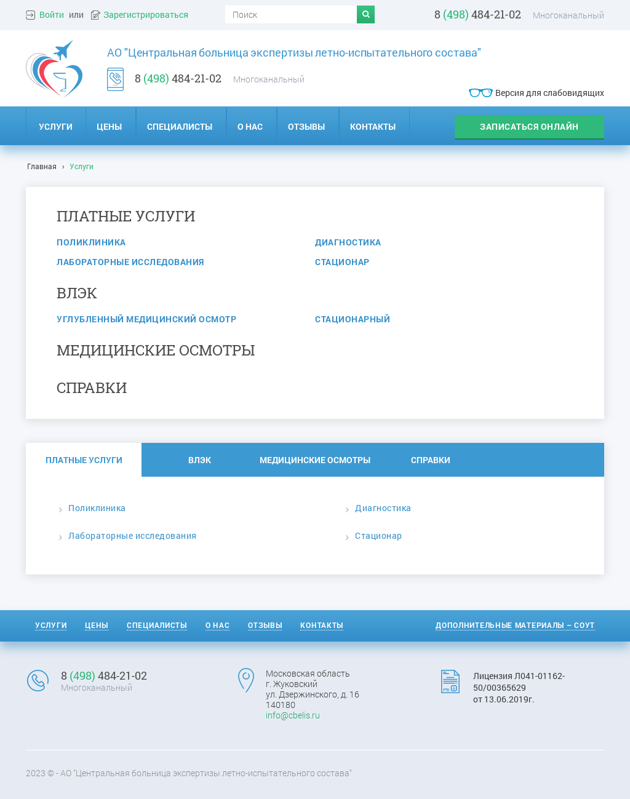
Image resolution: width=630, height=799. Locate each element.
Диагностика (348, 242)
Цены (96, 625)
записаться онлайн (529, 126)
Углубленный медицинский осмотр (146, 319)
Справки (430, 460)
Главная (42, 166)
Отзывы (265, 625)
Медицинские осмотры (315, 460)
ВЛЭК (199, 460)
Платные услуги (84, 460)
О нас (217, 625)
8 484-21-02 (477, 14)
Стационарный (352, 319)
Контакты (321, 625)
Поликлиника (91, 242)
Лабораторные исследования (130, 262)
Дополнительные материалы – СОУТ (515, 625)
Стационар (342, 262)
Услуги (56, 126)
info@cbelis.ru (293, 715)
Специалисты (157, 625)
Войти (51, 15)
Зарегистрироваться (145, 15)
